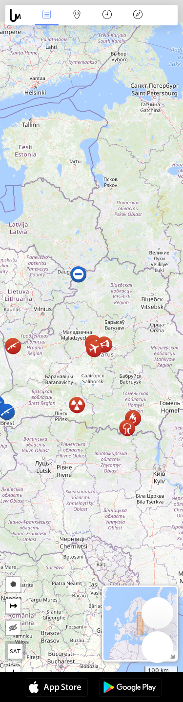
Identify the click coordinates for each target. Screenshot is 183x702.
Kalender (107, 15)
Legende (137, 15)
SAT (15, 651)
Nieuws (46, 15)
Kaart (77, 15)
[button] (12, 345)
